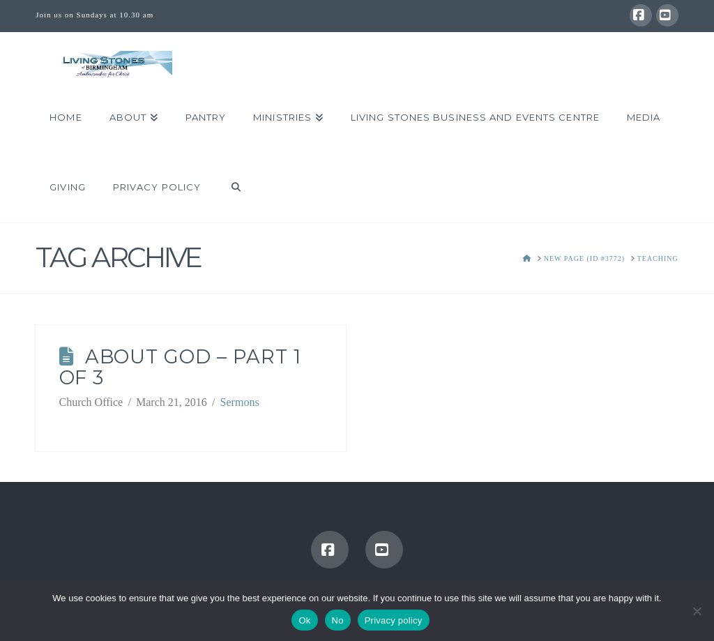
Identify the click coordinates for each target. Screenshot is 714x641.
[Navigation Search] (228, 188)
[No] (697, 611)
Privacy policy (394, 620)
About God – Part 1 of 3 (180, 367)
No (338, 620)
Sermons (239, 402)
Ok (304, 620)
